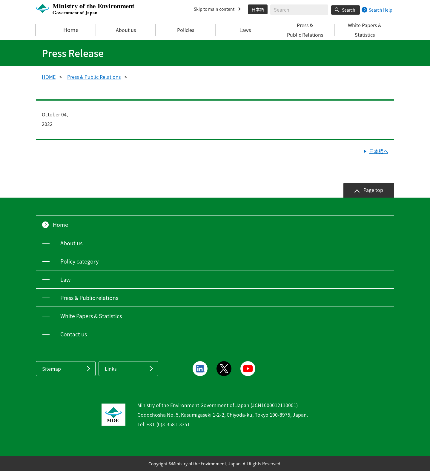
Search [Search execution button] (348, 10)
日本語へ (378, 151)
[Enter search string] (299, 9)
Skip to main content (214, 9)
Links (110, 368)
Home (66, 29)
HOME (49, 76)
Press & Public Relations (94, 76)
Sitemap (51, 368)
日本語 (257, 9)
